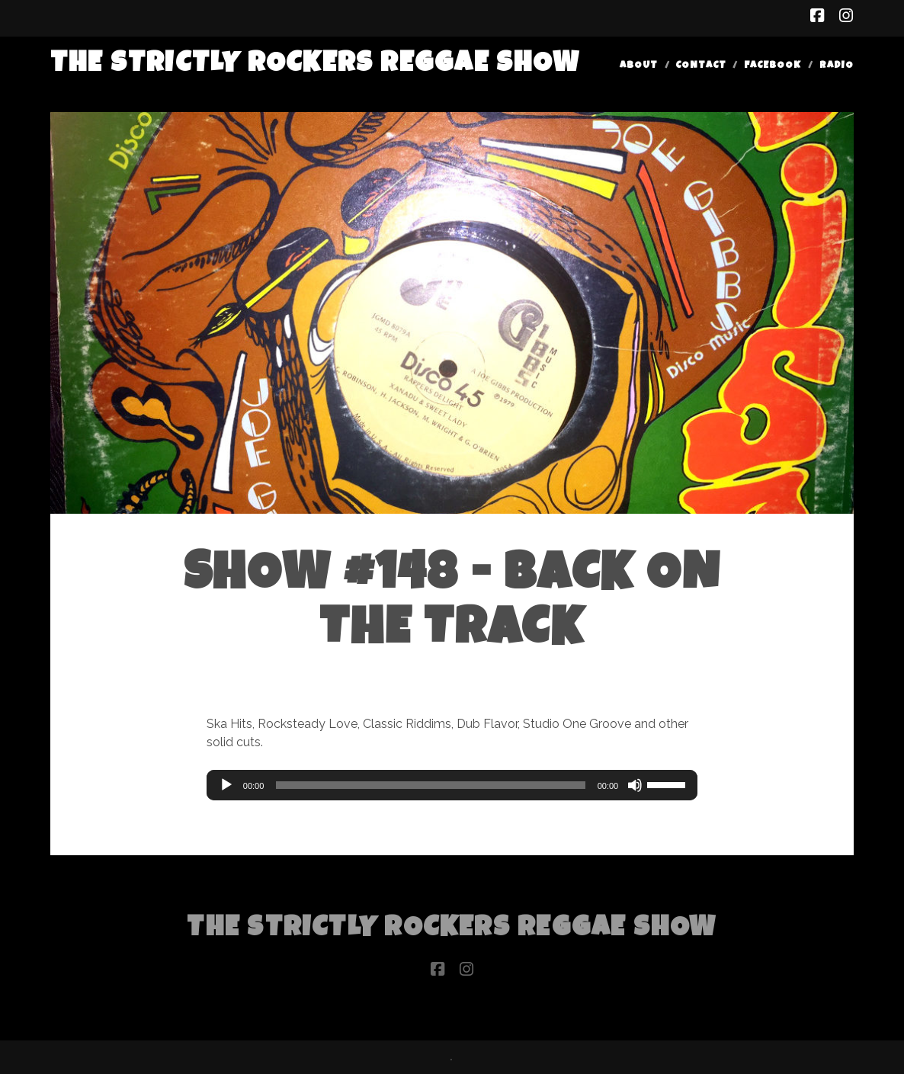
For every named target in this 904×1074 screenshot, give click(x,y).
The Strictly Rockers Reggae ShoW (315, 65)
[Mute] (635, 785)
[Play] (226, 785)
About (639, 66)
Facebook (772, 66)
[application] (452, 785)
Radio (836, 66)
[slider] (430, 785)
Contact (700, 66)
